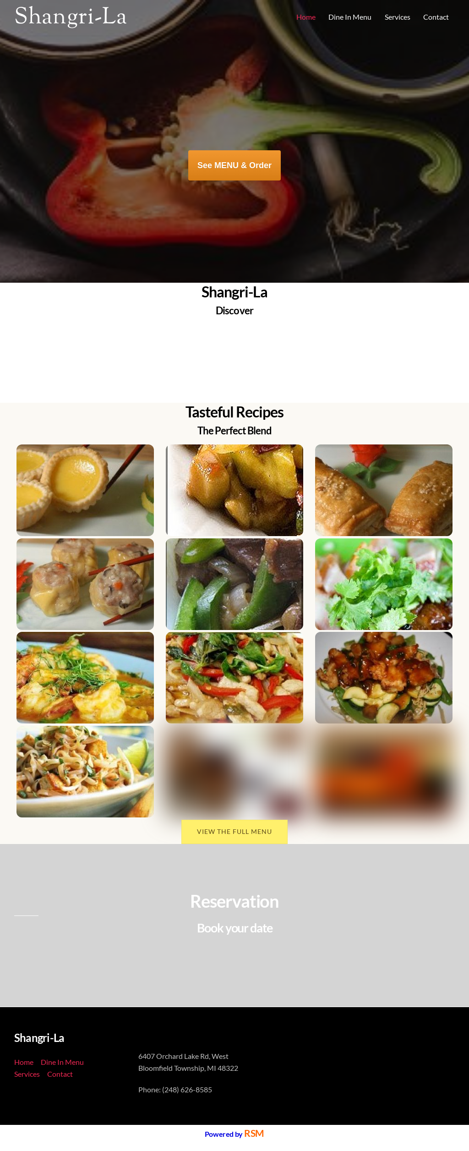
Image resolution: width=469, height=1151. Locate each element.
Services (397, 16)
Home (306, 16)
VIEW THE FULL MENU (234, 831)
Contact (436, 16)
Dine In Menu (349, 16)
